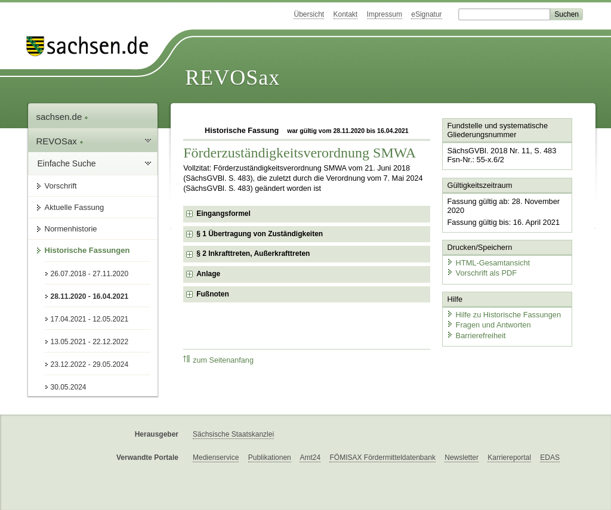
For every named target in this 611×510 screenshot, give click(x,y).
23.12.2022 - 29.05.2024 (90, 364)
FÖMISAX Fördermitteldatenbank (382, 457)
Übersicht (309, 14)
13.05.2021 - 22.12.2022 (90, 342)
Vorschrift (61, 185)
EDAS (550, 457)
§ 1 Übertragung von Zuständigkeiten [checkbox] (259, 234)
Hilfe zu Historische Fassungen (503, 314)
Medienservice (216, 457)
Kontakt (346, 14)
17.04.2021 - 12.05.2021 (90, 319)
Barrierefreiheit (476, 335)
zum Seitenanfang (218, 360)
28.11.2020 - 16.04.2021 (90, 296)
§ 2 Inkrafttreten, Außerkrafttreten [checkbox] (253, 253)
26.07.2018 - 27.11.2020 (90, 274)
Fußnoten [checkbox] (212, 294)
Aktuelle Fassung (74, 207)
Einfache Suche (67, 163)
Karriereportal (509, 457)
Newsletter (462, 457)
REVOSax (232, 77)
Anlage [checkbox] (208, 274)
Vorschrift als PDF (481, 272)
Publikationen (269, 457)
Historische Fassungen (87, 250)
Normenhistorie (71, 228)
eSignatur (426, 14)
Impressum (384, 14)
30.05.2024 (69, 387)
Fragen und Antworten (488, 324)
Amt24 (310, 457)
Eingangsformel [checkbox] (223, 213)
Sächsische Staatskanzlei (233, 434)
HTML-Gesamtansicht (488, 262)
